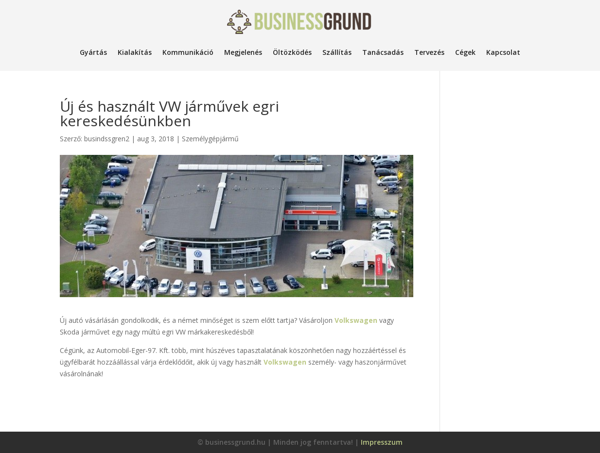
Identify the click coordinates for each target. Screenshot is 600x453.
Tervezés (429, 52)
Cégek (465, 52)
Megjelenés (243, 52)
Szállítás (337, 52)
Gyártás (93, 52)
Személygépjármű (210, 138)
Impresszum (382, 442)
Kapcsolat (503, 52)
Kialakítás (135, 52)
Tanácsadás (383, 52)
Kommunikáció (187, 52)
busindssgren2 (106, 138)
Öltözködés (292, 52)
